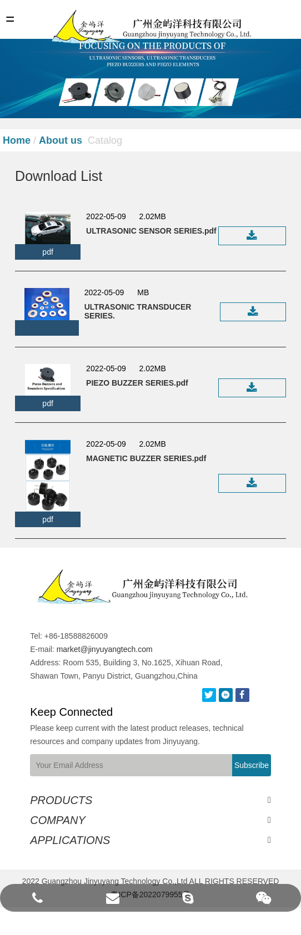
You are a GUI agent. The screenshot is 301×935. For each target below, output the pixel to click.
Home (17, 140)
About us (60, 140)
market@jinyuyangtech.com (84, 649)
